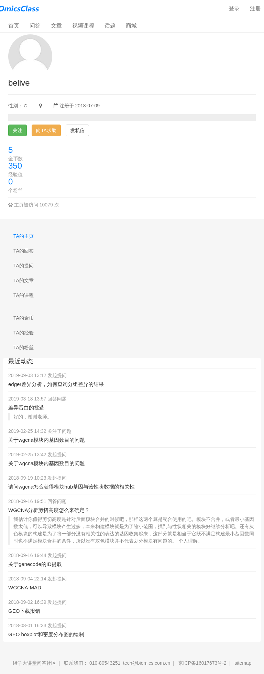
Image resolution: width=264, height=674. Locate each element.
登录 (234, 8)
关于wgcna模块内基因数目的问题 (46, 440)
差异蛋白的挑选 (26, 407)
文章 (56, 26)
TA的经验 (23, 332)
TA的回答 (23, 251)
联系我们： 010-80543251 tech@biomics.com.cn (117, 663)
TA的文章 (23, 280)
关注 (17, 130)
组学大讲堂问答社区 (34, 663)
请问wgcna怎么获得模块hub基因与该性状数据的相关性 (71, 487)
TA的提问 (23, 265)
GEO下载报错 (24, 611)
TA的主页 (23, 236)
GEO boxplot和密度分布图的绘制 (46, 634)
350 (15, 165)
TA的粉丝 (23, 347)
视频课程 (83, 26)
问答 (35, 26)
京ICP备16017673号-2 (202, 663)
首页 (16, 25)
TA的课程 (23, 295)
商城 (131, 26)
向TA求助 (46, 130)
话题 (110, 26)
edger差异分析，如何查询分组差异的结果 (56, 384)
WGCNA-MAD (24, 587)
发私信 (77, 130)
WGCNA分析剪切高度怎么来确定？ (49, 510)
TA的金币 (23, 318)
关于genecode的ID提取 (35, 564)
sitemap (242, 663)
